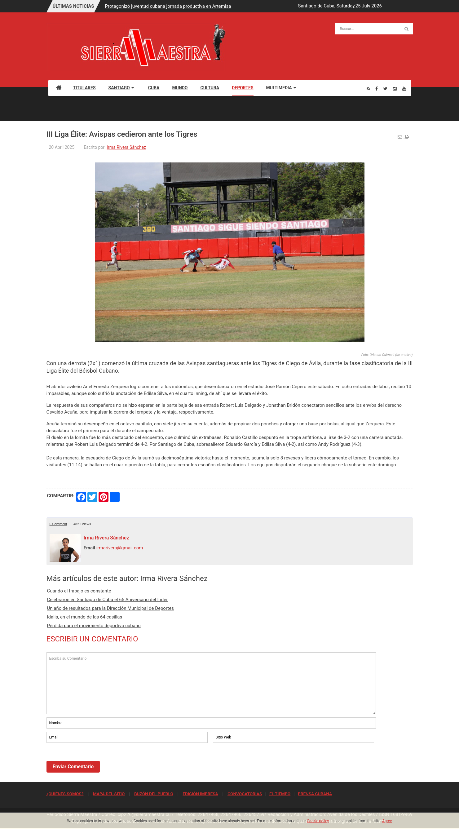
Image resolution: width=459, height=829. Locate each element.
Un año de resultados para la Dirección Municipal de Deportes (110, 608)
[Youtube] (404, 88)
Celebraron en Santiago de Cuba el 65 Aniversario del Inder (107, 599)
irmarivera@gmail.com (119, 548)
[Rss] (368, 88)
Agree (387, 821)
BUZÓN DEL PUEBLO (153, 793)
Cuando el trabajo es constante (79, 591)
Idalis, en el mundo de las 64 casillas (84, 617)
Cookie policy (318, 821)
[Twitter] (385, 88)
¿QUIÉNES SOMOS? (65, 793)
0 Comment (58, 524)
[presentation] (93, 761)
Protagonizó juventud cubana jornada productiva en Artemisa (168, 6)
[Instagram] (395, 88)
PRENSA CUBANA (315, 793)
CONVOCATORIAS (244, 793)
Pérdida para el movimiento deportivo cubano (94, 625)
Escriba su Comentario (211, 683)
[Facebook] (376, 88)
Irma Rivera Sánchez (126, 147)
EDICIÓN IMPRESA (200, 793)
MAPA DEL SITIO (109, 793)
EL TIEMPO (279, 793)
